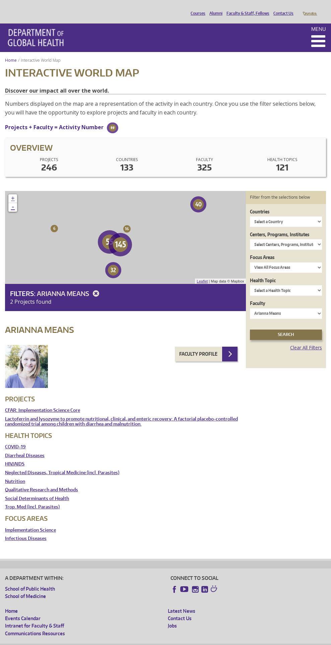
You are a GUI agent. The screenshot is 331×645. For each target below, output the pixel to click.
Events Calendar (23, 609)
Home (11, 51)
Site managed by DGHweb (160, 639)
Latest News (181, 601)
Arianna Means (69, 284)
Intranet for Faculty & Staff (34, 616)
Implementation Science (30, 520)
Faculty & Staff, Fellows (246, 8)
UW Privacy (94, 639)
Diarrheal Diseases (25, 446)
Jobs (172, 616)
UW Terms (121, 639)
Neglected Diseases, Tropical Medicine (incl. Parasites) (62, 463)
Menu (318, 19)
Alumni (214, 8)
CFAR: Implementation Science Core (42, 400)
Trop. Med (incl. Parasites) (32, 497)
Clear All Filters (306, 338)
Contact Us (282, 8)
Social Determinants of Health (37, 489)
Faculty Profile (198, 344)
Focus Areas (262, 248)
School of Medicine (25, 587)
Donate (309, 8)
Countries (259, 202)
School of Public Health (30, 579)
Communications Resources (35, 624)
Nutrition (15, 472)
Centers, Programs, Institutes (279, 225)
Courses (196, 8)
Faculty (257, 294)
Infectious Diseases (26, 529)
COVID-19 (15, 437)
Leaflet (202, 272)
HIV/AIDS (14, 454)
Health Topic (263, 271)
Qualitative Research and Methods (41, 480)
